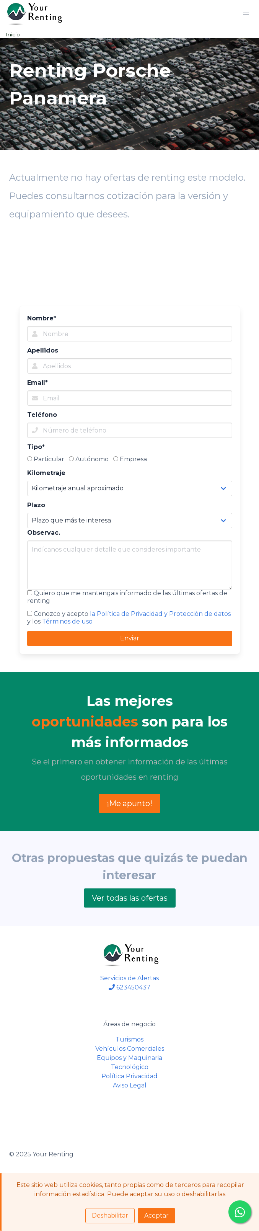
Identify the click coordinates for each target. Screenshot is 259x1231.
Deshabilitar (110, 1215)
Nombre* (41, 318)
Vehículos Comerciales (129, 1048)
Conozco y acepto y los (129, 617)
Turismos (129, 1039)
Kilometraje (46, 473)
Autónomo (89, 459)
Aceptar (156, 1215)
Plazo (36, 505)
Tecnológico (129, 1067)
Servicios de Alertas (129, 978)
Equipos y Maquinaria (129, 1057)
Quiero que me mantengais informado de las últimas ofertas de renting (127, 596)
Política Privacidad (129, 1076)
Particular (45, 459)
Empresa (130, 459)
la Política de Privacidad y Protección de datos (160, 613)
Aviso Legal (130, 1085)
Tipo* (36, 447)
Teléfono (42, 414)
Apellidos (42, 350)
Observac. (43, 532)
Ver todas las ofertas (130, 898)
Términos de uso (67, 621)
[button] (246, 13)
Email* (37, 382)
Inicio (13, 34)
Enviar (129, 638)
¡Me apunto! (129, 803)
